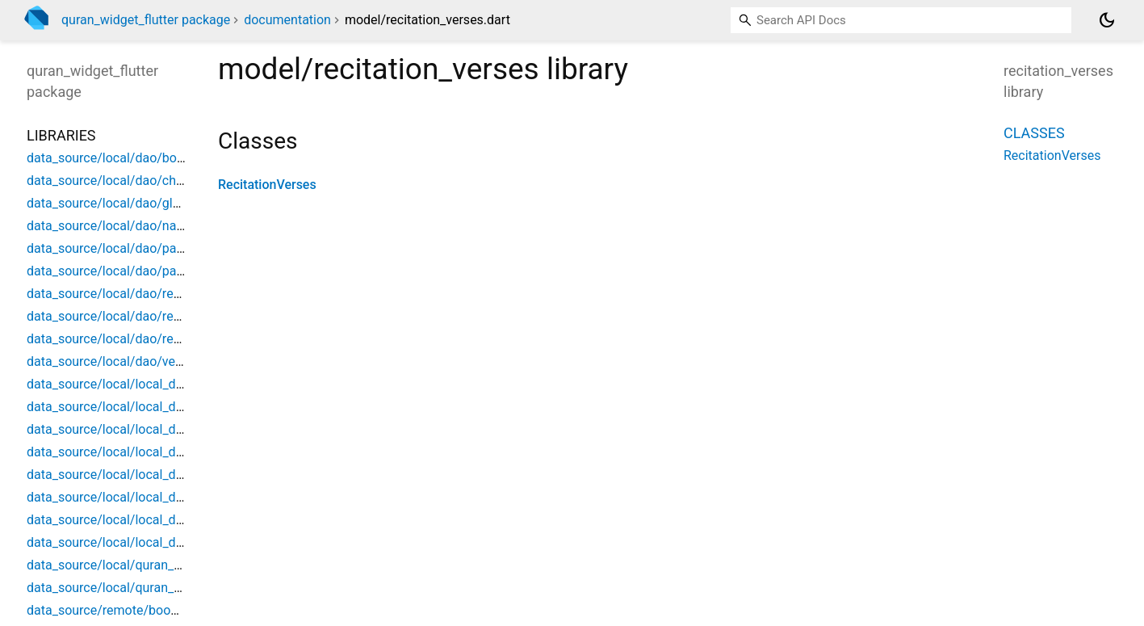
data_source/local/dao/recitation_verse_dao (154, 316)
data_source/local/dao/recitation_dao (135, 293)
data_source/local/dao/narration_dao (134, 225)
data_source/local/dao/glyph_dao (123, 203)
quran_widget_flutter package (145, 19)
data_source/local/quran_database (127, 565)
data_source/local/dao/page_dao (122, 248)
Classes (1034, 132)
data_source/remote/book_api (113, 610)
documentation (287, 19)
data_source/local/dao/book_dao (122, 158)
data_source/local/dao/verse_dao (123, 361)
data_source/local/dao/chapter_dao (130, 180)
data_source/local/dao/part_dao (120, 271)
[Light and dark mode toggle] (1107, 20)
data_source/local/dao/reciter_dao (126, 339)
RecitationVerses (267, 184)
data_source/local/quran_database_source (149, 587)
